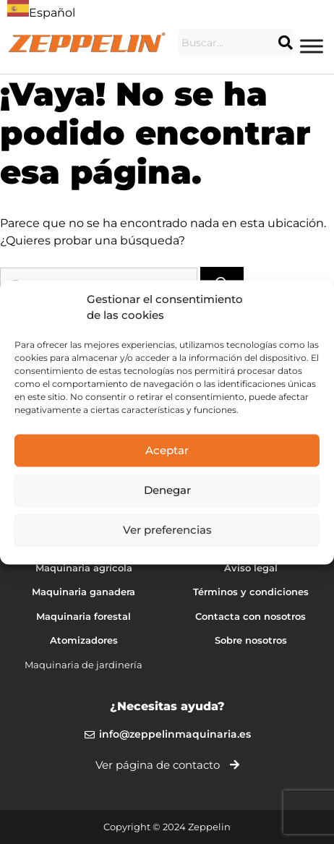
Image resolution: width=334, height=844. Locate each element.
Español (41, 13)
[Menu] (311, 46)
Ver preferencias (167, 530)
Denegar (167, 490)
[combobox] (41, 11)
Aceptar (167, 450)
